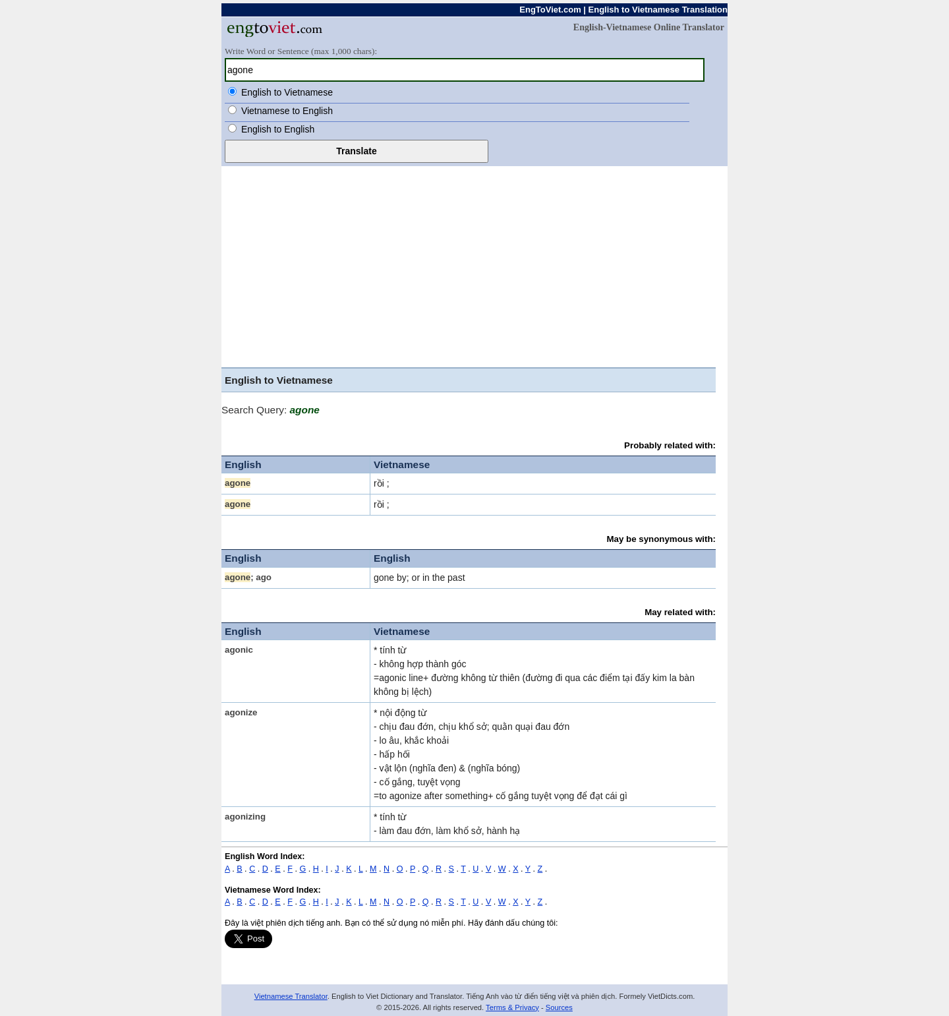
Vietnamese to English (287, 110)
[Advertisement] (474, 265)
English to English (277, 129)
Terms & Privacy (512, 1007)
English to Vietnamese (287, 92)
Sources (559, 1007)
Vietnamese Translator (291, 996)
